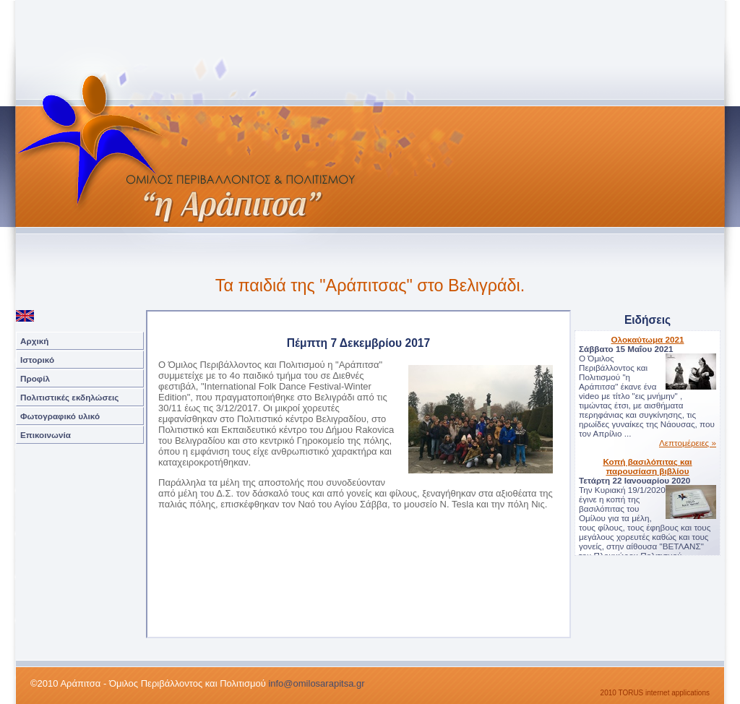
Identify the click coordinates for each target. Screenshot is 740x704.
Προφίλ (35, 378)
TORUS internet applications (664, 693)
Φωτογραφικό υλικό (60, 416)
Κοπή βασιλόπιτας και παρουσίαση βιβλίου (647, 466)
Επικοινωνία (45, 434)
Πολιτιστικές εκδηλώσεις (69, 397)
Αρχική (34, 340)
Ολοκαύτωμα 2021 (647, 339)
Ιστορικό (37, 359)
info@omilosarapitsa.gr (316, 683)
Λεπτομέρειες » (687, 442)
